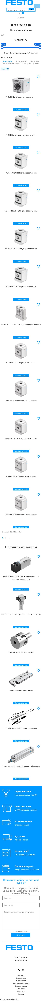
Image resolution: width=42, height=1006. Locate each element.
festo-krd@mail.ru (21, 961)
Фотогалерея (21, 984)
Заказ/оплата (21, 981)
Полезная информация (21, 987)
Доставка (21, 979)
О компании (21, 992)
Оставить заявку (21, 109)
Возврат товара (21, 989)
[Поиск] (31, 9)
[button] (38, 77)
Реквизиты (21, 995)
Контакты (21, 997)
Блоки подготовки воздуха (19, 53)
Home (6, 53)
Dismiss (15, 1003)
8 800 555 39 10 (21, 25)
